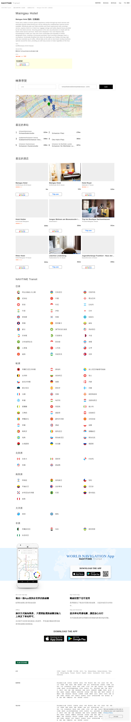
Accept (116, 716)
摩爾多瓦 (73, 692)
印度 (107, 683)
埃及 (75, 697)
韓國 (67, 684)
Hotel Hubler (21, 219)
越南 (96, 686)
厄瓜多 (89, 695)
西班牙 (61, 690)
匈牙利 (88, 690)
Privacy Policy (108, 713)
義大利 (109, 690)
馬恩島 (105, 690)
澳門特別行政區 (95, 684)
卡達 (62, 686)
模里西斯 (80, 697)
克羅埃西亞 (94, 690)
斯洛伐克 (75, 693)
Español (84, 673)
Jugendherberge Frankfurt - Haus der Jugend (100, 256)
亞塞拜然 (75, 683)
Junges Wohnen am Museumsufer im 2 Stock (67, 219)
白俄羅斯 (81, 693)
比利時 (81, 688)
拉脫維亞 (68, 692)
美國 (110, 693)
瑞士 (91, 688)
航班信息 (113, 3)
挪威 (95, 692)
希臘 (84, 690)
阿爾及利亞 (70, 697)
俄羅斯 (91, 693)
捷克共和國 (97, 688)
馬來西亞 (103, 684)
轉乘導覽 (98, 3)
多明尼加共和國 (96, 695)
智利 (72, 695)
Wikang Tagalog (64, 673)
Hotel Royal (87, 183)
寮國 (75, 684)
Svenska (108, 673)
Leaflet (58, 116)
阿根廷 (62, 695)
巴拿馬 (105, 693)
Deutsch (78, 673)
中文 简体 (75, 671)
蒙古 (88, 684)
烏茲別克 (100, 686)
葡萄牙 (103, 692)
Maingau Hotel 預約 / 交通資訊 (28, 19)
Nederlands (60, 674)
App (120, 3)
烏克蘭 (86, 693)
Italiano (90, 673)
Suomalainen (96, 673)
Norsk (102, 673)
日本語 (58, 671)
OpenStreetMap (66, 116)
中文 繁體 (69, 671)
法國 (69, 690)
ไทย (86, 671)
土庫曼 (83, 686)
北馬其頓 (87, 692)
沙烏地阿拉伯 (67, 686)
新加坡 (74, 686)
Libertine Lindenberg (57, 256)
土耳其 (87, 686)
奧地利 (63, 688)
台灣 (92, 686)
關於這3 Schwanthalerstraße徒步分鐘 (27, 51)
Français (72, 673)
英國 (73, 690)
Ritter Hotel (20, 256)
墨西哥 (101, 693)
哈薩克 (71, 684)
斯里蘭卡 (80, 684)
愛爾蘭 (100, 690)
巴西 (102, 695)
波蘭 (99, 692)
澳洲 (60, 697)
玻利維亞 (68, 695)
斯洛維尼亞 (68, 693)
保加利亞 (86, 688)
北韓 (105, 686)
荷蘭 (92, 692)
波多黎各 (83, 695)
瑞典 (63, 693)
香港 (95, 683)
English (64, 671)
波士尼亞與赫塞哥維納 (72, 688)
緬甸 (85, 684)
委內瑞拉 (107, 695)
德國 (102, 688)
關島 (64, 697)
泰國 (78, 686)
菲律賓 (108, 684)
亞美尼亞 (69, 683)
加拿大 (96, 693)
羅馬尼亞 (109, 692)
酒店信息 (105, 3)
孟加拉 (81, 683)
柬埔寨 (62, 684)
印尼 (99, 683)
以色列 (103, 683)
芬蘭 (65, 690)
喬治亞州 (90, 683)
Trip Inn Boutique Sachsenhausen (96, 219)
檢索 (106, 87)
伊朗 (111, 683)
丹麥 (106, 688)
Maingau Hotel (27, 13)
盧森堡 (62, 692)
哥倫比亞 (77, 695)
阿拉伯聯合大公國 (61, 683)
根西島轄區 (78, 690)
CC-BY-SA (79, 116)
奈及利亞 (86, 697)
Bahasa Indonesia (102, 671)
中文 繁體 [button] (127, 3)
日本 (58, 684)
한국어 (81, 671)
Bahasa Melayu (92, 671)
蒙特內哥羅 (80, 692)
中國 (85, 683)
